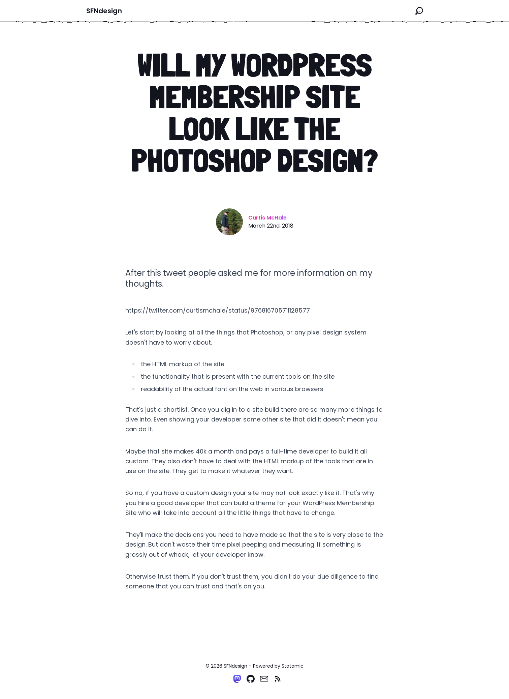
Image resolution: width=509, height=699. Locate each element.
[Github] (251, 679)
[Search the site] (419, 11)
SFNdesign (104, 11)
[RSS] (278, 679)
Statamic (293, 666)
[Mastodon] (237, 679)
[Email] (264, 679)
